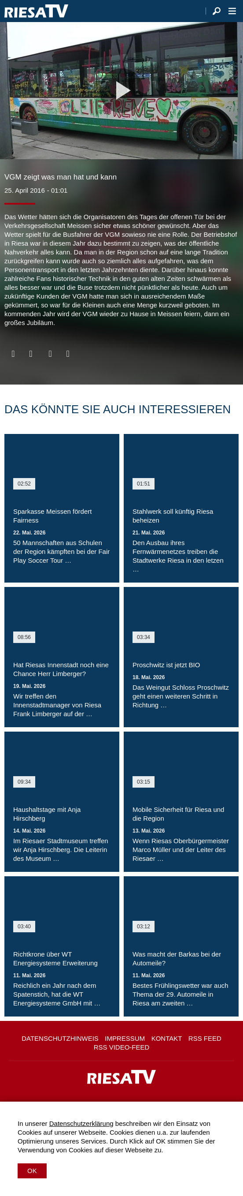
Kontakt (166, 1038)
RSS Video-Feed (122, 1047)
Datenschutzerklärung (81, 1123)
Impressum (125, 1038)
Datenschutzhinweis (60, 1038)
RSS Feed (204, 1038)
